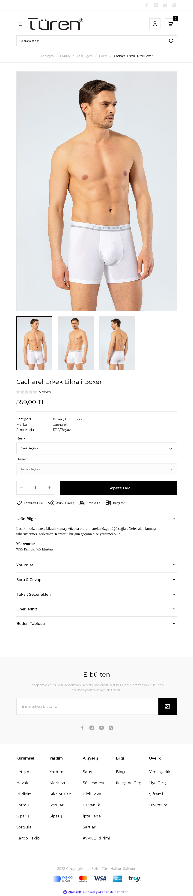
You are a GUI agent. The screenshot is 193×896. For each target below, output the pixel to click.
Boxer (58, 419)
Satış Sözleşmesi (93, 777)
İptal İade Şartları (92, 822)
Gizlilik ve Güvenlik (92, 800)
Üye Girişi (158, 783)
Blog (120, 772)
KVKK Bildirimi (96, 838)
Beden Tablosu (30, 624)
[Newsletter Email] (96, 707)
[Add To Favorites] (30, 503)
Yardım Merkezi (57, 777)
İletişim (23, 772)
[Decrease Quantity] (21, 488)
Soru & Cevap (29, 580)
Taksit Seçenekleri (33, 595)
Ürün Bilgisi (26, 519)
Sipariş (56, 816)
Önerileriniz (26, 609)
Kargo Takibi (28, 838)
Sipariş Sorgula (24, 822)
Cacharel (60, 425)
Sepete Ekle (120, 488)
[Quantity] (35, 488)
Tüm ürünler (75, 419)
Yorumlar (24, 565)
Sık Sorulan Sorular (60, 800)
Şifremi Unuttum (158, 800)
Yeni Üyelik (159, 772)
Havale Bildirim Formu (24, 794)
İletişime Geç (128, 783)
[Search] (96, 41)
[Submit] (167, 707)
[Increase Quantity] (49, 488)
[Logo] (55, 24)
